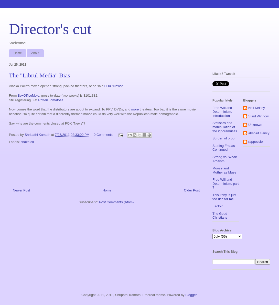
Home (18, 53)
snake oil (27, 142)
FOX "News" (113, 86)
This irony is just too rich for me (224, 197)
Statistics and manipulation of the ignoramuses (224, 127)
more (135, 109)
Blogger (191, 295)
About (35, 53)
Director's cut (50, 29)
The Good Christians (219, 216)
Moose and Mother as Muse (224, 170)
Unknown (255, 125)
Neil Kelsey (256, 108)
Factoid (217, 206)
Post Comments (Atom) (116, 202)
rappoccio (255, 142)
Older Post (192, 190)
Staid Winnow (258, 116)
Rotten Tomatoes (50, 100)
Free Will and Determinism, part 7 (225, 183)
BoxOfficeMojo (28, 95)
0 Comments (103, 135)
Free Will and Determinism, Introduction (222, 112)
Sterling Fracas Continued (223, 148)
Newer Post (21, 190)
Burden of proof (223, 138)
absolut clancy (258, 133)
